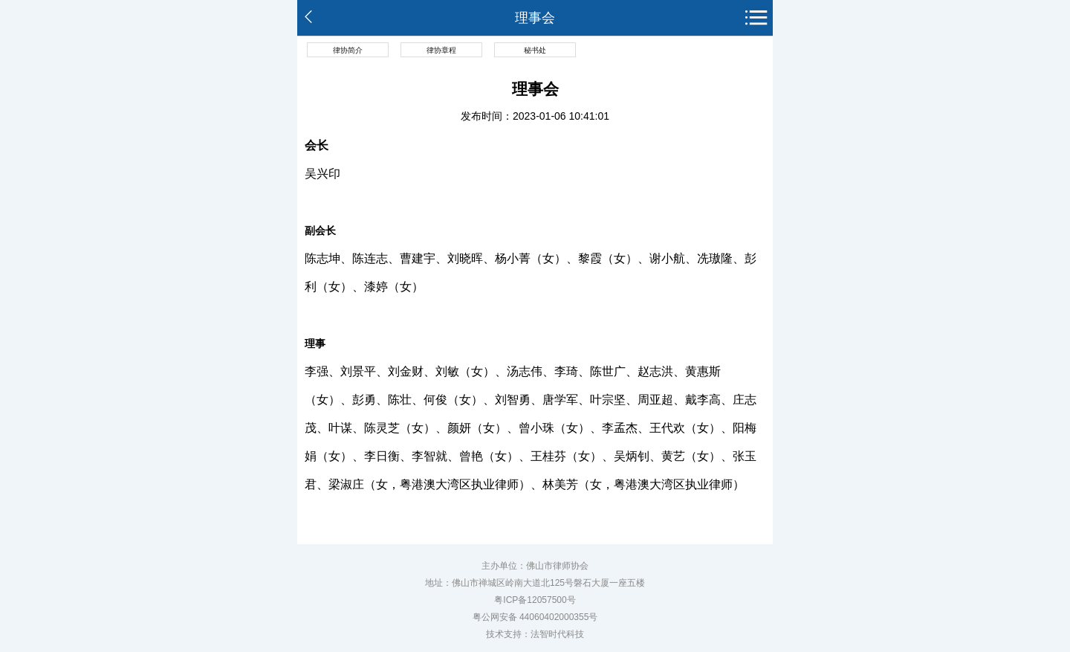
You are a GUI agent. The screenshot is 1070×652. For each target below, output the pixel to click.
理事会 (535, 17)
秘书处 (535, 50)
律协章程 (441, 50)
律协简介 (348, 50)
